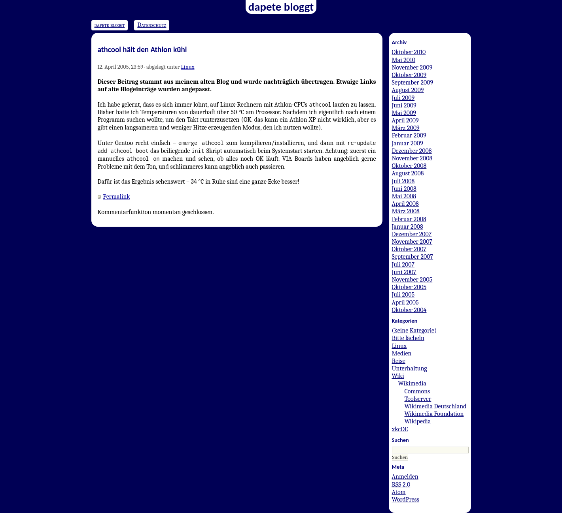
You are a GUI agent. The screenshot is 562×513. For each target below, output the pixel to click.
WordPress (406, 499)
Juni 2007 (404, 272)
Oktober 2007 (409, 249)
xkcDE (400, 429)
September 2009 (412, 82)
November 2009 (412, 67)
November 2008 (412, 158)
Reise (398, 361)
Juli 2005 (403, 294)
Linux (187, 67)
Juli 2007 (403, 264)
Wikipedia (418, 421)
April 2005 (405, 302)
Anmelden (405, 476)
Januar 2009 (407, 143)
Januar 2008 (407, 226)
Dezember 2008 (412, 150)
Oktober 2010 (409, 52)
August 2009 (408, 90)
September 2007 (412, 256)
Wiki (398, 376)
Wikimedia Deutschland (436, 406)
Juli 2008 (403, 181)
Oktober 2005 (409, 287)
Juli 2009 (403, 97)
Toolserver (418, 398)
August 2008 (408, 173)
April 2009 (405, 120)
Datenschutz (151, 24)
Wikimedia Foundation (434, 413)
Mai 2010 (404, 60)
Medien (402, 353)
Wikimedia (412, 383)
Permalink (116, 196)
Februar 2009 (409, 135)
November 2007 (412, 241)
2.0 (401, 484)
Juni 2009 (404, 105)
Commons (417, 391)
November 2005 (412, 279)
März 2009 (406, 128)
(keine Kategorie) (414, 330)
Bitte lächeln (408, 338)
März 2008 (406, 211)
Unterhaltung (409, 368)
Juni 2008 (404, 188)
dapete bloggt (110, 24)
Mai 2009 (404, 113)
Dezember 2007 (412, 234)
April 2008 (405, 203)
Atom (399, 492)
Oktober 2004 (409, 310)
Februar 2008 (409, 219)
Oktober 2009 (409, 75)
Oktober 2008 (409, 165)
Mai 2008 (404, 196)
